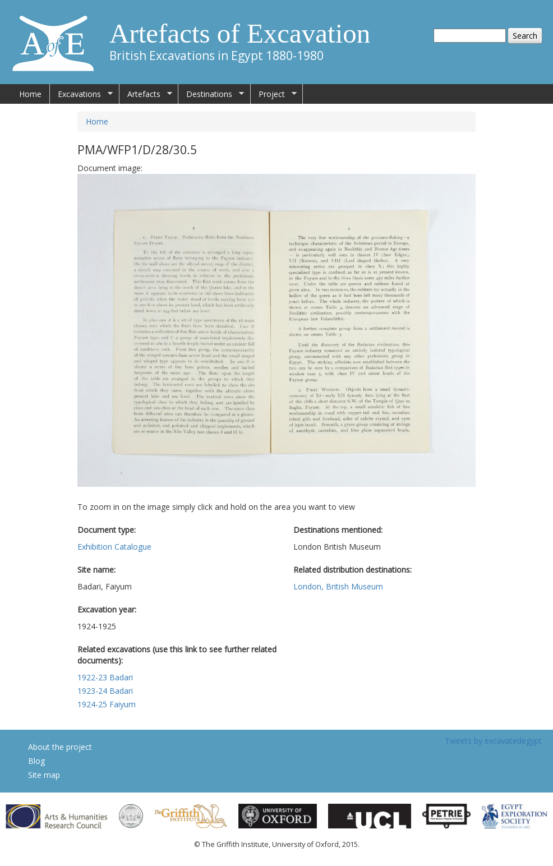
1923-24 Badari (105, 690)
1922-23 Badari (105, 677)
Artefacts (145, 94)
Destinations (211, 94)
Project (274, 94)
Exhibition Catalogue (114, 546)
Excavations (81, 94)
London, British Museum (338, 586)
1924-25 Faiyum (106, 704)
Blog (36, 761)
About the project (60, 746)
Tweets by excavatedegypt (493, 740)
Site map (44, 775)
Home (30, 94)
